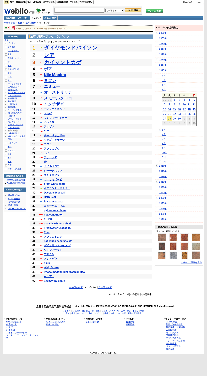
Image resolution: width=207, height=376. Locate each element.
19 (194, 109)
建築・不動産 (13, 69)
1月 (164, 76)
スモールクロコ (58, 98)
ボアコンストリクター (57, 188)
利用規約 (10, 330)
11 (189, 104)
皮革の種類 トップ (13, 18)
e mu (47, 263)
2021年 (163, 192)
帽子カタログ (14, 122)
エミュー (52, 86)
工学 (9, 65)
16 (179, 109)
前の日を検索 (76, 287)
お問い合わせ (92, 321)
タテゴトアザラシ (54, 139)
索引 (26, 18)
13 (164, 109)
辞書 (6, 2)
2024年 (163, 208)
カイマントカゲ (62, 62)
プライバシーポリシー (16, 332)
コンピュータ (13, 51)
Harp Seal (50, 197)
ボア (48, 69)
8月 (164, 143)
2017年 (163, 171)
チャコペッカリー (54, 135)
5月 (164, 130)
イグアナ (49, 276)
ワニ (46, 131)
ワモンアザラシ (53, 250)
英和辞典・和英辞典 (175, 327)
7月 (164, 139)
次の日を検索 (105, 287)
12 (194, 104)
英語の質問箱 (14, 202)
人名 (9, 161)
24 (184, 114)
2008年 (163, 33)
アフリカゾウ (52, 148)
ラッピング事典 (15, 110)
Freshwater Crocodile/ (57, 228)
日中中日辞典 (48, 2)
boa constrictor (53, 214)
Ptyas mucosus (53, 201)
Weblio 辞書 (9, 23)
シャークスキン (53, 170)
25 (189, 114)
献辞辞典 (12, 107)
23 (179, 114)
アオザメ (49, 126)
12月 (164, 161)
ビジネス (11, 43)
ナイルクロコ (52, 166)
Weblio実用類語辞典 (16, 180)
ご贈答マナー (14, 104)
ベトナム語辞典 (173, 346)
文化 (9, 77)
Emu (47, 232)
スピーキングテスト (17, 208)
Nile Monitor (55, 75)
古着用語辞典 (14, 127)
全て (7, 40)
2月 (164, 80)
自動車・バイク (14, 58)
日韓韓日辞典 (62, 2)
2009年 (163, 38)
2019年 (163, 182)
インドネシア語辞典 (175, 341)
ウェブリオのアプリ (55, 321)
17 (184, 109)
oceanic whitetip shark (58, 223)
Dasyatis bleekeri (54, 192)
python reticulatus (55, 210)
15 (174, 109)
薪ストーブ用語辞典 (16, 92)
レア (49, 55)
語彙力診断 (13, 205)
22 (174, 114)
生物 (9, 154)
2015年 (163, 70)
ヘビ (46, 153)
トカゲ (48, 113)
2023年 (163, 203)
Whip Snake (51, 267)
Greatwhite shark (54, 280)
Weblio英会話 (14, 199)
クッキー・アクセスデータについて (22, 336)
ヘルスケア (12, 143)
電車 (9, 54)
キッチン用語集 (15, 84)
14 (169, 109)
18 (189, 109)
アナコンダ (50, 157)
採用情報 (130, 324)
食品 (9, 158)
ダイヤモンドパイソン (70, 48)
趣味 (9, 147)
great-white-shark (54, 183)
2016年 (163, 166)
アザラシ (49, 254)
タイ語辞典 (171, 343)
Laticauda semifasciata (58, 241)
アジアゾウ (50, 258)
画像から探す (50, 18)
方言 (9, 165)
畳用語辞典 (13, 90)
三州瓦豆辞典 (14, 87)
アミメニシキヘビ (54, 109)
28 (169, 118)
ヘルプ (200, 2)
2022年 (163, 198)
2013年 (163, 59)
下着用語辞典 (14, 133)
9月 (164, 148)
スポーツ (11, 150)
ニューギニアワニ (54, 206)
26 (194, 114)
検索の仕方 (11, 324)
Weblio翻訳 (171, 330)
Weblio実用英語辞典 (16, 183)
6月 (164, 134)
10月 (164, 152)
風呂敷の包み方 (15, 113)
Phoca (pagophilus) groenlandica (64, 272)
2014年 (163, 65)
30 (179, 118)
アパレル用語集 (15, 119)
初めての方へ (189, 2)
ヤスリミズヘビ (53, 179)
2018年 (163, 176)
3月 (164, 85)
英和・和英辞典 (34, 2)
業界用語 (11, 47)
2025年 (163, 214)
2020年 (163, 187)
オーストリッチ (58, 92)
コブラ (48, 144)
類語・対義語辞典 (18, 2)
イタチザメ (54, 104)
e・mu (48, 219)
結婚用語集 (13, 98)
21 (169, 114)
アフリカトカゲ (53, 236)
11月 (164, 157)
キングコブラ (52, 175)
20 (164, 114)
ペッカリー (50, 122)
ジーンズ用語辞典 (15, 125)
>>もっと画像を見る (191, 262)
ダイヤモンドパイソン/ (57, 245)
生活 (20, 23)
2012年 (163, 54)
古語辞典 (73, 2)
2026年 (163, 219)
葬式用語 (12, 101)
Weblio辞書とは (13, 321)
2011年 (163, 49)
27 (164, 118)
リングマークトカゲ (55, 117)
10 (184, 104)
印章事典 (12, 116)
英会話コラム (14, 195)
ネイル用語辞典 (15, 95)
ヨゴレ (50, 80)
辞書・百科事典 (14, 169)
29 (174, 118)
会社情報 (130, 321)
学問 (9, 73)
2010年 (163, 43)
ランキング (36, 18)
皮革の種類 (31, 23)
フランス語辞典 (173, 338)
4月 (164, 89)
